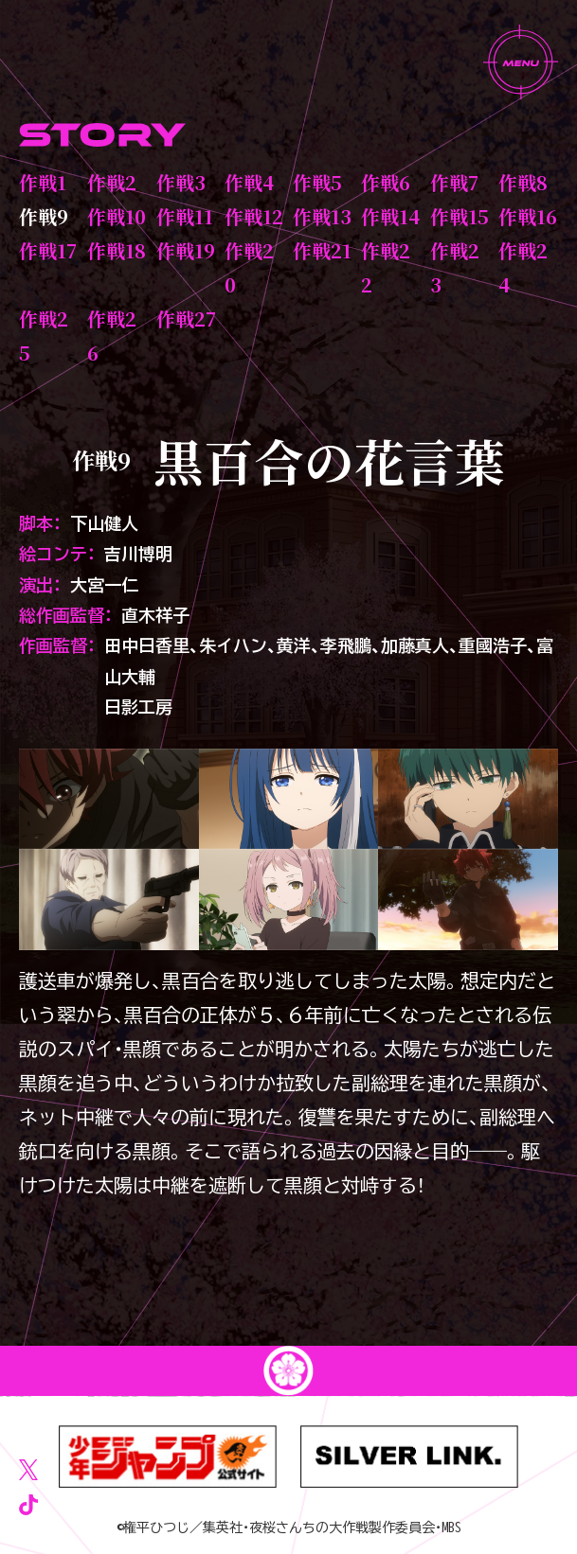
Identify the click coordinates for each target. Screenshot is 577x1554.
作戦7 (454, 182)
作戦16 (527, 216)
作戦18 (116, 250)
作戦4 (249, 182)
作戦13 (322, 216)
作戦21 (322, 250)
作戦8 (523, 182)
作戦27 (186, 318)
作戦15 (459, 216)
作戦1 (42, 182)
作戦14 (390, 216)
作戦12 (254, 216)
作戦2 (111, 182)
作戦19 (185, 250)
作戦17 (48, 250)
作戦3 (181, 182)
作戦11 (184, 216)
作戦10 (116, 216)
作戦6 (385, 182)
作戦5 (317, 182)
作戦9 (43, 216)
